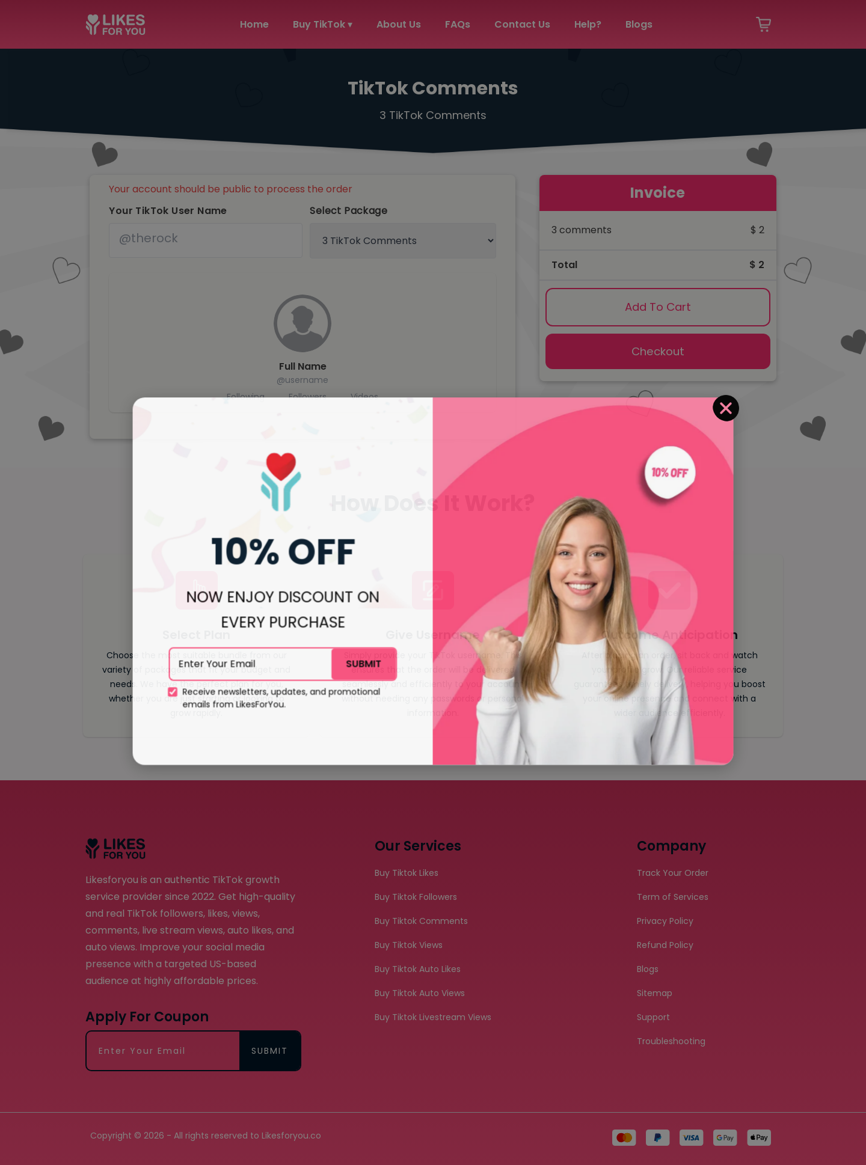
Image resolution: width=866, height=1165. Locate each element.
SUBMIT (366, 614)
